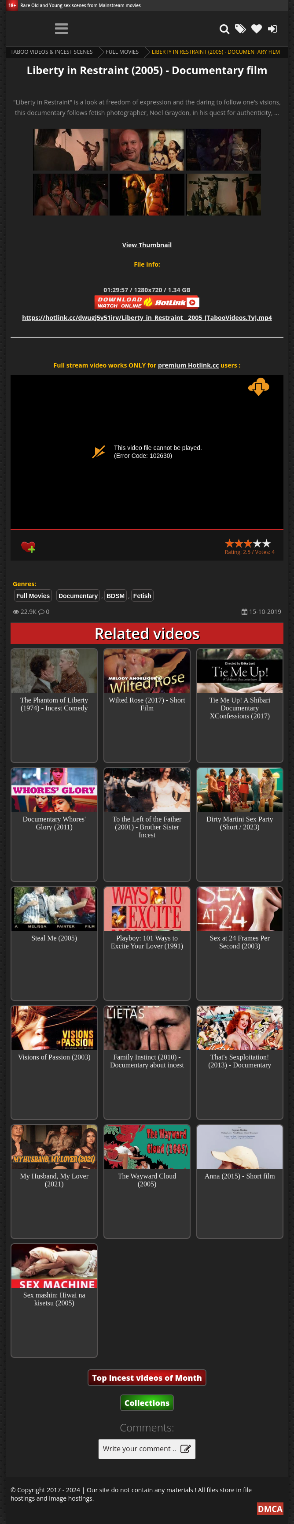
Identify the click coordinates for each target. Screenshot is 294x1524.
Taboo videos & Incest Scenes (52, 52)
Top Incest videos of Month (147, 1377)
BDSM (116, 595)
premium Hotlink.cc (188, 365)
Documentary (78, 595)
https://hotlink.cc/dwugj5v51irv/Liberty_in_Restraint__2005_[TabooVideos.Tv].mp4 (147, 317)
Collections (147, 1403)
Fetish (142, 595)
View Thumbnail (147, 245)
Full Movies (122, 52)
